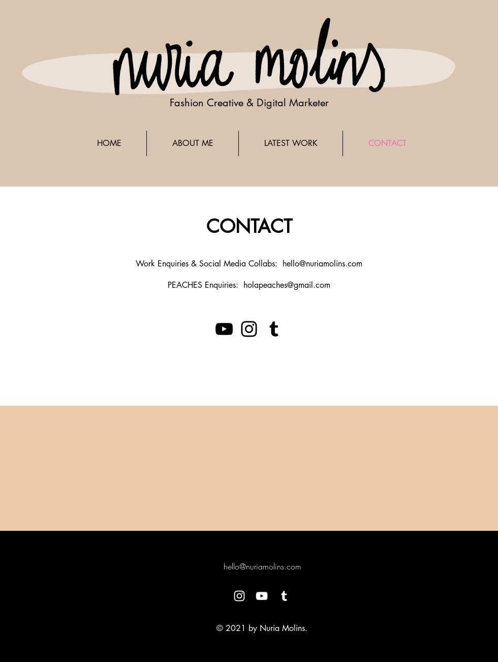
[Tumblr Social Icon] (274, 329)
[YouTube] (224, 329)
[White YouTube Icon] (262, 596)
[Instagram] (249, 329)
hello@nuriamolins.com (322, 263)
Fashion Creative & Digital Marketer (249, 102)
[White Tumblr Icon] (284, 596)
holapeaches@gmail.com (286, 285)
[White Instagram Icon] (239, 596)
